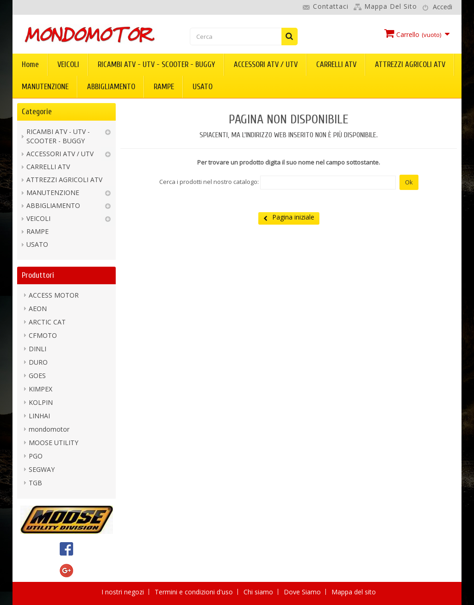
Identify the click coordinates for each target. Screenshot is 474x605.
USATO (202, 86)
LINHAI (39, 415)
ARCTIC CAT (47, 322)
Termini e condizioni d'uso (195, 591)
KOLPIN (41, 402)
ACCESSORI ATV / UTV (266, 64)
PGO (36, 456)
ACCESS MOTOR (54, 295)
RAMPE (164, 86)
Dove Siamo (303, 591)
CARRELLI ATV (336, 64)
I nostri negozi (123, 591)
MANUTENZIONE (45, 86)
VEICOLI (68, 64)
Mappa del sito (390, 6)
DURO (38, 362)
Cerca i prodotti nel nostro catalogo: (209, 181)
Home (30, 64)
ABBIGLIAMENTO (111, 86)
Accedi (442, 6)
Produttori (38, 275)
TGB (35, 482)
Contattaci (331, 6)
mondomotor (49, 429)
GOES (37, 375)
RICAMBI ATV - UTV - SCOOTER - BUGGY (156, 64)
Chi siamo (259, 591)
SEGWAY (42, 469)
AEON (38, 308)
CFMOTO (43, 335)
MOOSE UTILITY (53, 442)
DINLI (37, 348)
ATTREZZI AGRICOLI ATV (410, 64)
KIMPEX (40, 389)
